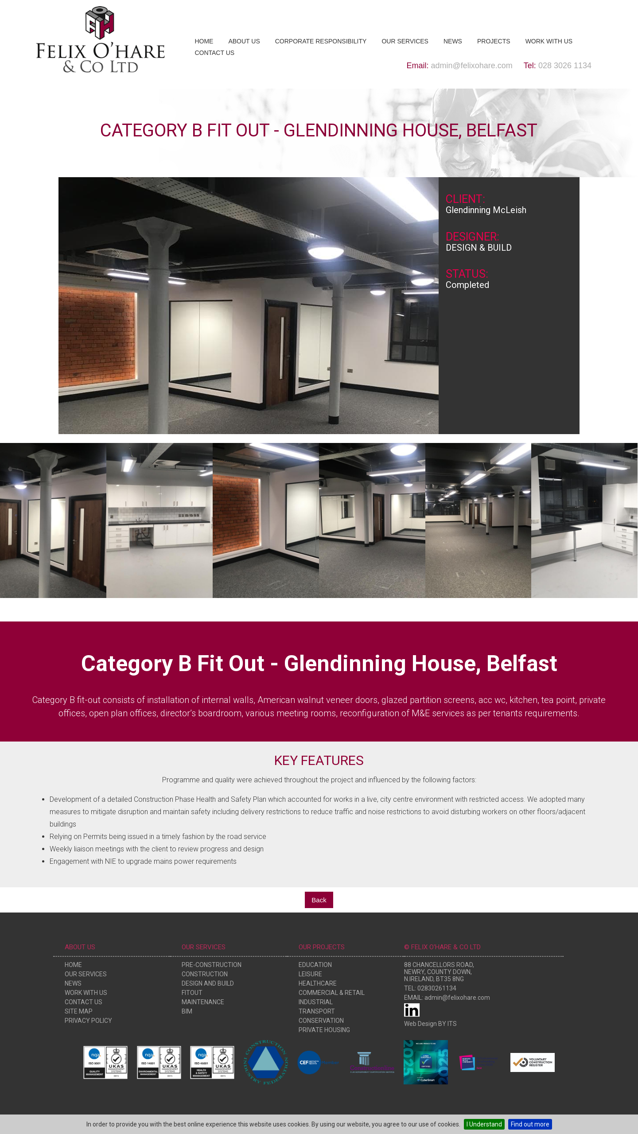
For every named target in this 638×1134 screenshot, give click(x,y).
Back (318, 900)
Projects (493, 41)
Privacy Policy (88, 1020)
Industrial (316, 1002)
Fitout (192, 992)
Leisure (310, 974)
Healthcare (318, 983)
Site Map (79, 1011)
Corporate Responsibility (321, 41)
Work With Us (549, 41)
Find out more (530, 1124)
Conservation (321, 1020)
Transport (317, 1011)
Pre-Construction (211, 964)
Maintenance (203, 1002)
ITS (452, 1023)
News (452, 41)
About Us (244, 41)
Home (204, 41)
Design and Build (208, 983)
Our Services (404, 41)
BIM (187, 1011)
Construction (205, 974)
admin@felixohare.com (472, 65)
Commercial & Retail (332, 992)
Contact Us (214, 52)
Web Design (420, 1023)
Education (315, 964)
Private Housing (324, 1029)
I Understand (484, 1124)
